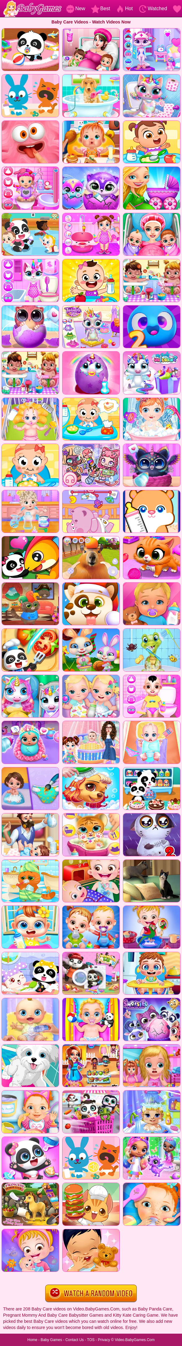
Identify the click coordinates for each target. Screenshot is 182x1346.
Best (100, 8)
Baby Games (51, 1340)
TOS (90, 1340)
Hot (124, 8)
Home (32, 1340)
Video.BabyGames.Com (135, 1340)
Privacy (104, 1340)
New (75, 8)
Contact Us (74, 1340)
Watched (152, 8)
